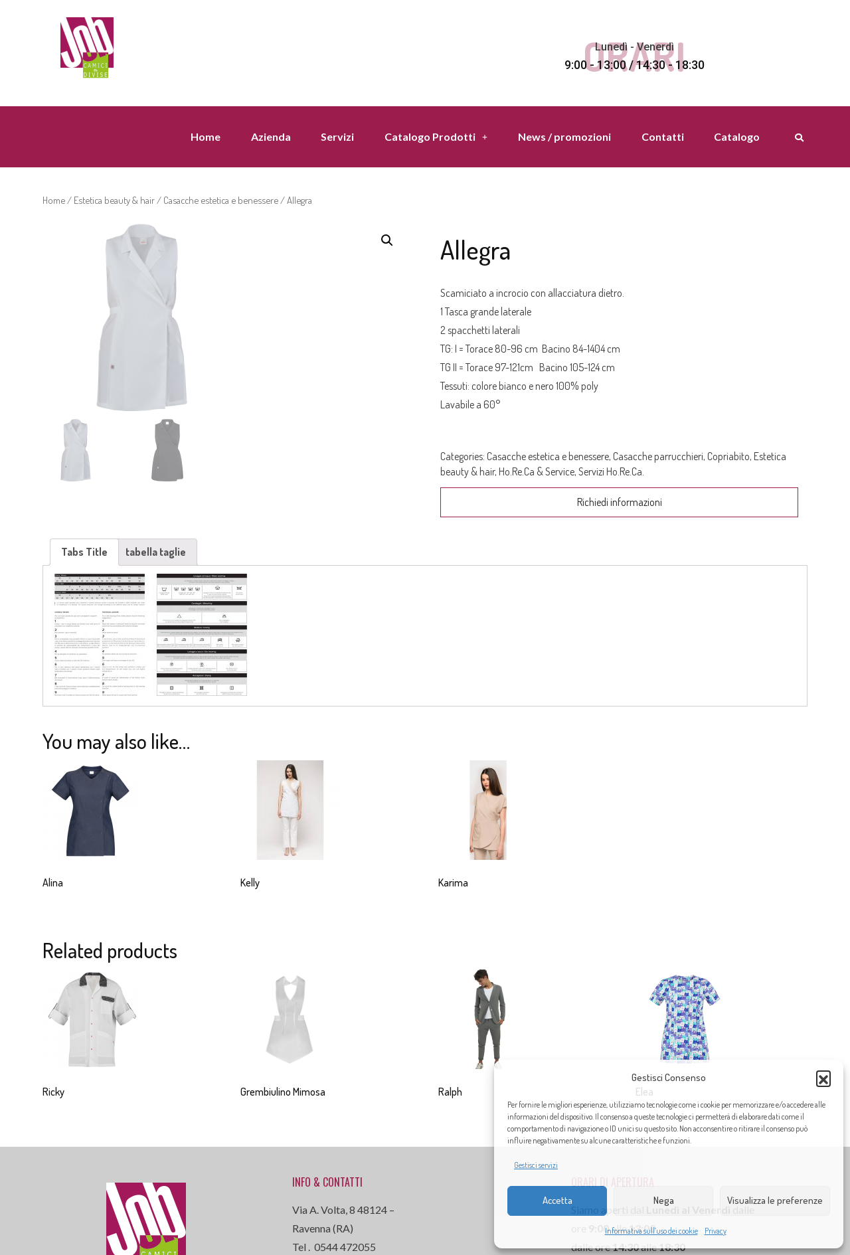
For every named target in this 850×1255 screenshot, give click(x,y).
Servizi (337, 136)
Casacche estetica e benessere (220, 200)
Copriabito (728, 456)
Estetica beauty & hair (114, 200)
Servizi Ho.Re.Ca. (611, 471)
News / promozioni (564, 136)
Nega (663, 1200)
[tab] (84, 552)
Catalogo (737, 136)
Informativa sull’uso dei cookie (651, 1231)
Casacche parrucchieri (658, 456)
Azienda (271, 136)
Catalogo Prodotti (435, 136)
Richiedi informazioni (619, 502)
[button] (823, 1077)
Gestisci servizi (536, 1165)
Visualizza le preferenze (775, 1200)
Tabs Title (84, 551)
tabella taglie (156, 551)
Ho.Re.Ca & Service (536, 471)
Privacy (715, 1231)
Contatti (662, 136)
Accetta (557, 1200)
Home (205, 136)
